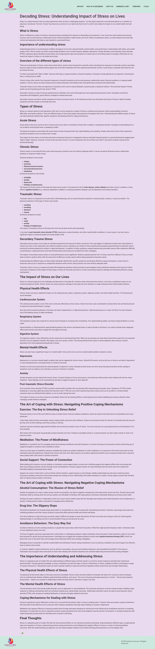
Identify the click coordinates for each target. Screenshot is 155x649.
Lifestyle (109, 6)
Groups (80, 6)
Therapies (136, 6)
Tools (146, 6)
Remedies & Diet (122, 6)
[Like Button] (22, 633)
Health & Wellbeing (95, 6)
